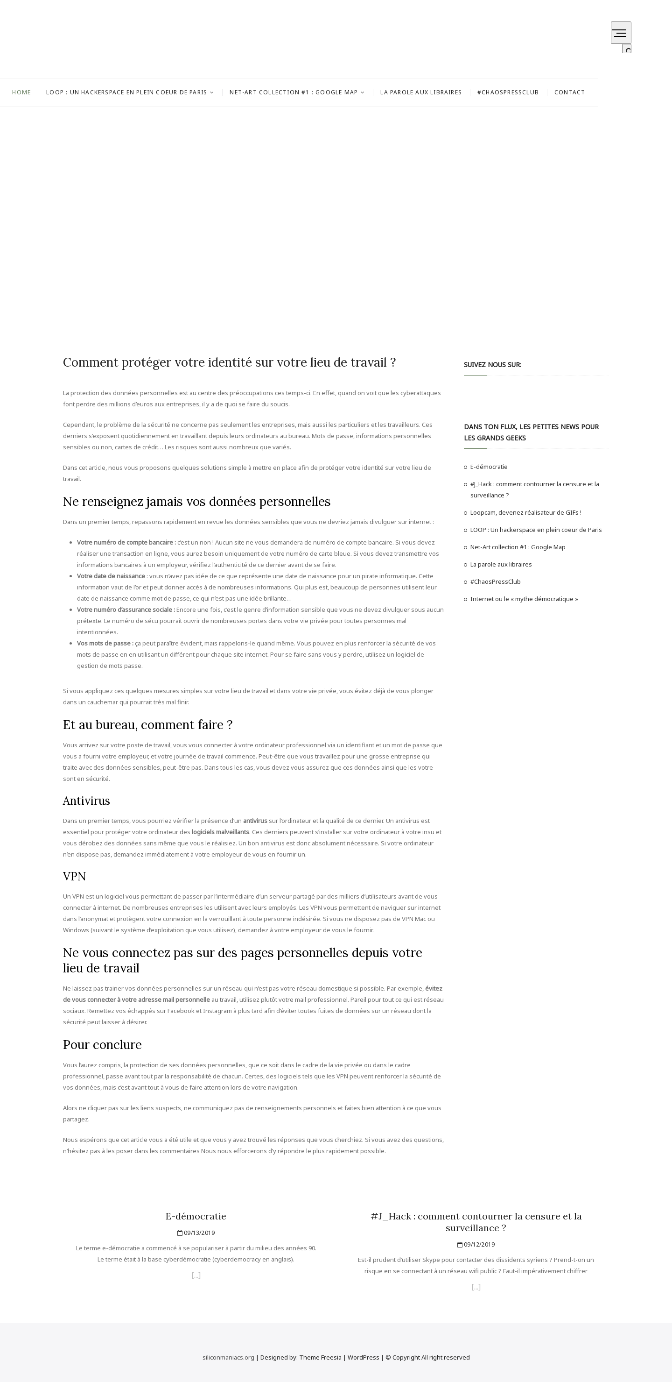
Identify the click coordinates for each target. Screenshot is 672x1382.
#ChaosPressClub (545, 92)
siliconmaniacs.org (228, 1357)
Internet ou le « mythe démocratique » (524, 599)
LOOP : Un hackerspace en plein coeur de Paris (164, 92)
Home (58, 92)
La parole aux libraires (458, 92)
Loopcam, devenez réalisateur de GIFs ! (525, 512)
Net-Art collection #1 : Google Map (331, 92)
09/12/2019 (476, 1244)
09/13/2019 (196, 1233)
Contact (607, 92)
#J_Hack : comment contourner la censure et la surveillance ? (476, 1221)
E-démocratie (489, 466)
